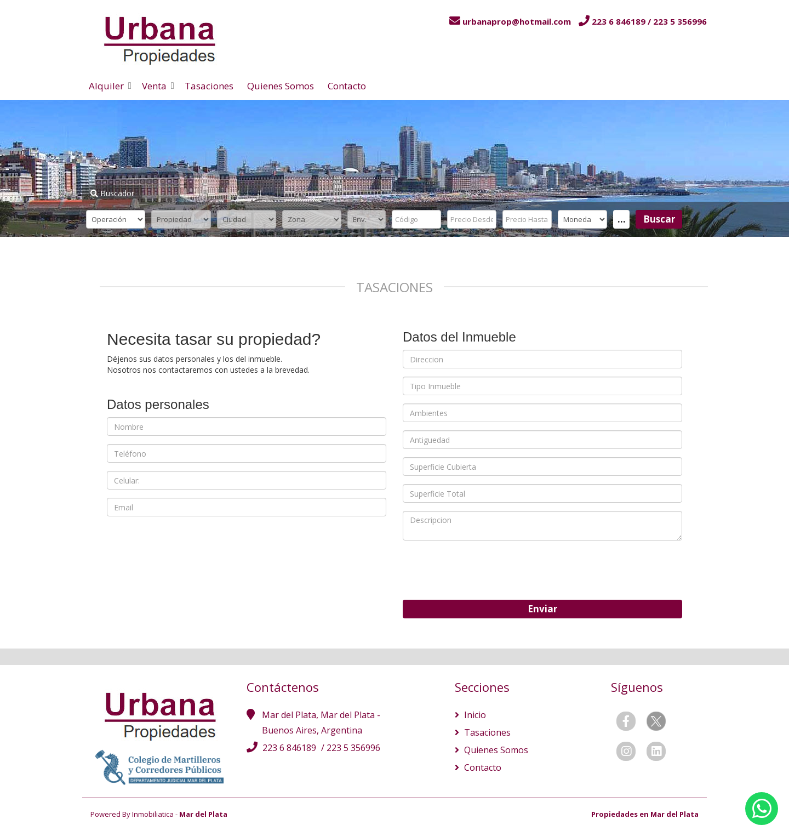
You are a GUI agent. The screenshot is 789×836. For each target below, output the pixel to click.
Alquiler (106, 85)
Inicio (474, 715)
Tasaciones (209, 85)
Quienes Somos (280, 85)
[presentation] (486, 570)
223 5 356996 (353, 748)
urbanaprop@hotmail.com (516, 21)
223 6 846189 (290, 748)
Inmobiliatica (153, 814)
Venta (154, 85)
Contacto (347, 85)
